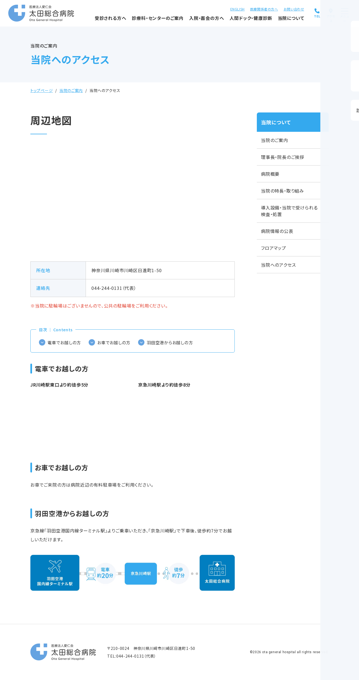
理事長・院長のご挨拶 (282, 157)
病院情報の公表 (277, 231)
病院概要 (270, 173)
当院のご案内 (71, 90)
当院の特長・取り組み (282, 190)
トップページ (41, 90)
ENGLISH (219, 8)
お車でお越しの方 (117, 342)
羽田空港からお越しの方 (175, 342)
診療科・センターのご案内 (137, 20)
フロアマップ (273, 248)
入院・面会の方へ (186, 20)
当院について (271, 20)
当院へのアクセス (278, 264)
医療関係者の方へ (246, 8)
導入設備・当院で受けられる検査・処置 (289, 210)
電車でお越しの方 (65, 342)
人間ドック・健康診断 (231, 20)
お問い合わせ (276, 8)
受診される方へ (90, 20)
